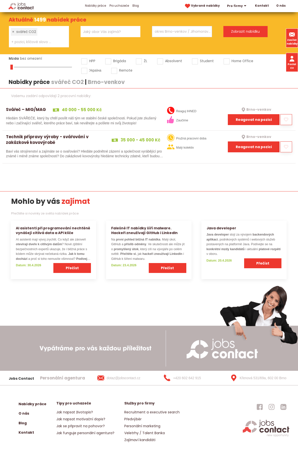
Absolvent (173, 60)
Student (207, 60)
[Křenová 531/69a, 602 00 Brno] (256, 378)
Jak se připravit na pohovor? (80, 426)
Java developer (221, 228)
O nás (281, 6)
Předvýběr (133, 419)
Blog (135, 6)
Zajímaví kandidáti (139, 439)
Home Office (242, 60)
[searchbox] (35, 42)
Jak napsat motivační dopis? (80, 419)
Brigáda (119, 60)
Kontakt (262, 6)
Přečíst (72, 268)
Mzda (14, 58)
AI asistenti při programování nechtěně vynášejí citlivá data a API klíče (53, 230)
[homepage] (266, 436)
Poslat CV (292, 62)
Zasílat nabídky (292, 37)
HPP (92, 60)
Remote (125, 70)
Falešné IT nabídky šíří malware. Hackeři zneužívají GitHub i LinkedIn (144, 230)
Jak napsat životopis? (74, 412)
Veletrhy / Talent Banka (144, 432)
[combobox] (39, 36)
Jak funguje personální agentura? (85, 432)
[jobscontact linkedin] (283, 407)
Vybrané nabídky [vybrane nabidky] (202, 6)
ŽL (145, 60)
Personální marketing (142, 426)
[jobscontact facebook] (260, 407)
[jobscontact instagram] (271, 407)
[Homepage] (21, 6)
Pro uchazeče (119, 6)
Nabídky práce (95, 6)
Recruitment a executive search (152, 412)
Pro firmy (237, 5)
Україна (95, 70)
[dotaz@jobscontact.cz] (123, 378)
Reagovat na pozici (254, 119)
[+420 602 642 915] (190, 378)
